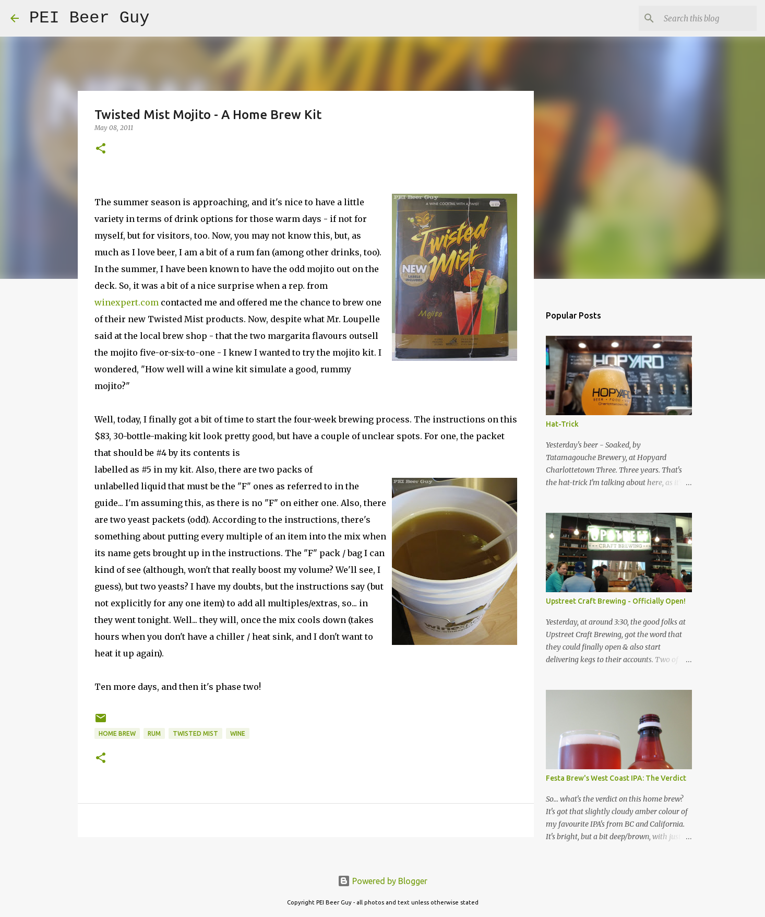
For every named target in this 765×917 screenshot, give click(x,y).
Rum (154, 733)
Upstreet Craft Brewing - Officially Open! (616, 601)
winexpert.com (126, 302)
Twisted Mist (195, 733)
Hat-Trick (562, 424)
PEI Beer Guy (89, 18)
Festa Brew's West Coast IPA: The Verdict (616, 778)
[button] (100, 149)
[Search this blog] (702, 18)
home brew (117, 733)
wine (237, 733)
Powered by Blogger (382, 881)
